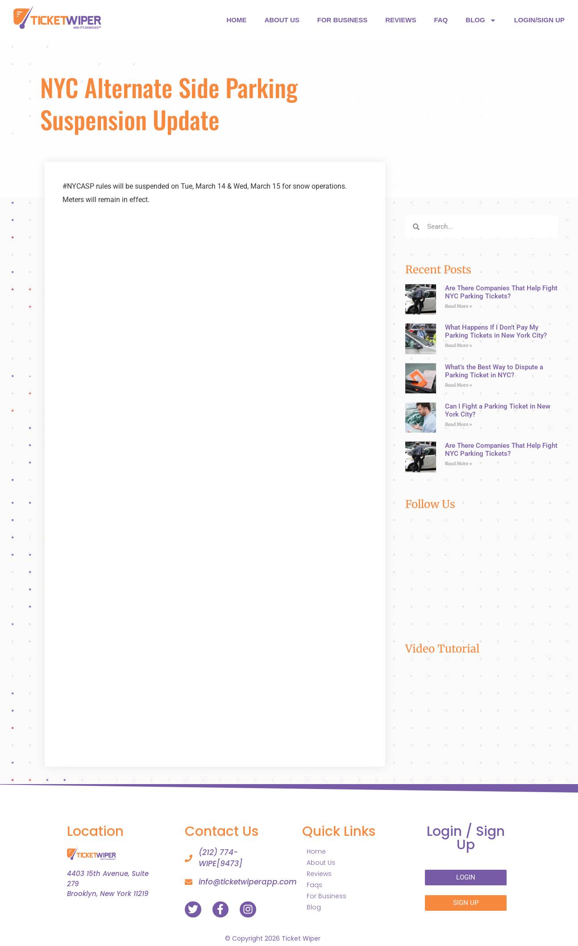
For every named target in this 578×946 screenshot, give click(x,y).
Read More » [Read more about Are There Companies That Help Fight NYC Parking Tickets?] (458, 306)
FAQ (441, 20)
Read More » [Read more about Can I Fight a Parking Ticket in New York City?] (458, 424)
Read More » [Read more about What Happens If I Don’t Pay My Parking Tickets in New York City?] (458, 345)
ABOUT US (281, 20)
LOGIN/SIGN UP (539, 20)
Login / (466, 838)
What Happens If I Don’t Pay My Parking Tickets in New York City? (496, 331)
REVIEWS (400, 20)
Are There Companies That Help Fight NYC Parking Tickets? (501, 292)
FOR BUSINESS (342, 20)
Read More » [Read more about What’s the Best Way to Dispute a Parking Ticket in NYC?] (458, 385)
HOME (236, 20)
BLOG (481, 20)
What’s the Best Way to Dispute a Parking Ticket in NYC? (494, 371)
